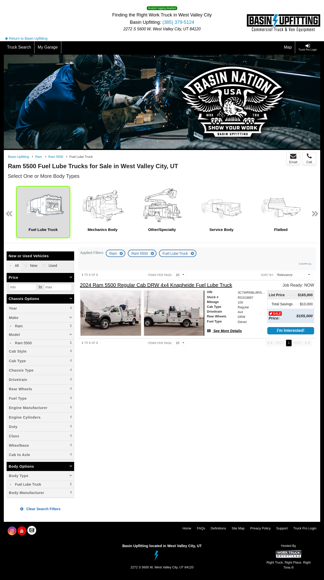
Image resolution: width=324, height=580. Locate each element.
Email (293, 158)
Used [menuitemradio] (52, 266)
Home (187, 528)
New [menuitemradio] (33, 266)
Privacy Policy (260, 528)
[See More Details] (224, 331)
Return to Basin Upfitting (26, 38)
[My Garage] (47, 47)
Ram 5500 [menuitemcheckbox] (23, 343)
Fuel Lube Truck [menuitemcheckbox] (27, 484)
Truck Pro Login (304, 528)
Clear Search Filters (40, 509)
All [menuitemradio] (16, 266)
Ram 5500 (140, 253)
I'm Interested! (291, 330)
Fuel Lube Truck (176, 253)
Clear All (305, 263)
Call (309, 158)
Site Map (238, 528)
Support (282, 528)
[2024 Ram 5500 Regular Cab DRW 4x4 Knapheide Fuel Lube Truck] (156, 285)
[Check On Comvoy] (31, 531)
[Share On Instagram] (12, 531)
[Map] (288, 47)
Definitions (218, 528)
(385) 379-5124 (178, 22)
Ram (113, 253)
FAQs (201, 528)
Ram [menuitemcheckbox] (18, 326)
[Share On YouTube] (21, 531)
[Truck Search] (19, 47)
